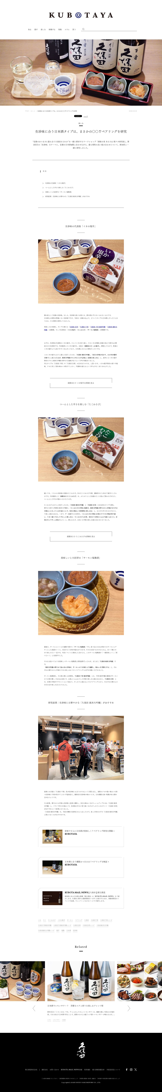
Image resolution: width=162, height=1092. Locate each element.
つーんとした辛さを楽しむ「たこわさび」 (59, 187)
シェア (86, 116)
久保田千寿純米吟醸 (44, 925)
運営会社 (45, 1069)
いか (39, 920)
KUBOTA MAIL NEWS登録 (71, 1069)
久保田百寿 (77, 925)
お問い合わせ (54, 1069)
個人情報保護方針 (98, 1069)
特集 (60, 30)
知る (30, 30)
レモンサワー (56, 1020)
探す (36, 30)
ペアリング (78, 920)
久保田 (86, 920)
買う (74, 30)
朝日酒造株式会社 (31, 1069)
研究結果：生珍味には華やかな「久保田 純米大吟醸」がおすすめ (67, 196)
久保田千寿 (94, 920)
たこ (44, 920)
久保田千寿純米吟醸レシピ (62, 925)
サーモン (70, 920)
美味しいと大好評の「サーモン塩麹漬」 (59, 192)
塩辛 (57, 930)
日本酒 (68, 930)
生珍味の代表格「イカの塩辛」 (56, 183)
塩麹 (62, 930)
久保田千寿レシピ (106, 920)
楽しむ (43, 30)
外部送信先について (113, 1069)
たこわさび (51, 920)
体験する (52, 30)
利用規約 (87, 1069)
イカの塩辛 (61, 920)
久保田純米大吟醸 (102, 925)
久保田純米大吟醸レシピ (46, 930)
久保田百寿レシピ (88, 925)
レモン (49, 1020)
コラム (67, 30)
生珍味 (75, 930)
